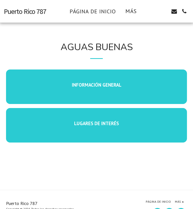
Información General (96, 85)
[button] (154, 11)
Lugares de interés (96, 123)
